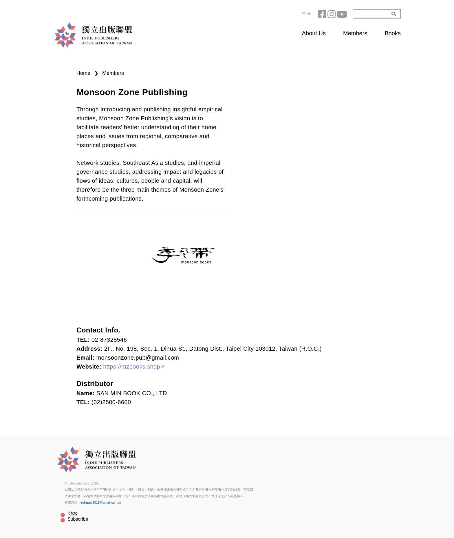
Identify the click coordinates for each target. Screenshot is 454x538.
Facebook (322, 14)
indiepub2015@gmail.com (100, 502)
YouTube (341, 14)
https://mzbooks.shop (133, 366)
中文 (306, 13)
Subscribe (77, 519)
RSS (72, 513)
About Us (314, 33)
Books (393, 33)
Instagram (332, 14)
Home (83, 73)
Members (355, 33)
